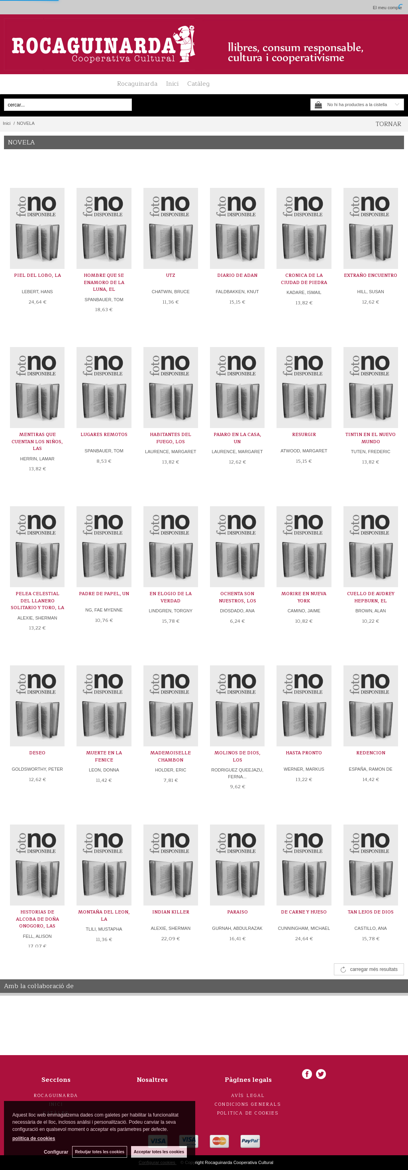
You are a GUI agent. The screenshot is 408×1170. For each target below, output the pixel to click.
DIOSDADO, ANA (237, 610)
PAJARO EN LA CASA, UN (237, 438)
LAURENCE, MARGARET (170, 451)
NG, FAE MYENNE (104, 610)
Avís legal (248, 1095)
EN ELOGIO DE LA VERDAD (170, 597)
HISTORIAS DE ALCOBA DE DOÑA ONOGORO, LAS (37, 919)
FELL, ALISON (37, 936)
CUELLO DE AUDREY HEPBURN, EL (370, 597)
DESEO (37, 753)
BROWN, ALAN (370, 610)
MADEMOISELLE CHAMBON (170, 756)
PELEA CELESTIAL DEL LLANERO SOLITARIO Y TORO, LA (37, 601)
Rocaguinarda (137, 84)
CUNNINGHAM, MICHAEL (304, 928)
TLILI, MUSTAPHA (104, 929)
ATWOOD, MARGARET (303, 450)
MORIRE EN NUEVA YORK (303, 597)
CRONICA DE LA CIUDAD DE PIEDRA (304, 279)
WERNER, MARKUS (304, 769)
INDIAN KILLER (170, 912)
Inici (172, 84)
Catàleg (198, 84)
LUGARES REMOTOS (104, 434)
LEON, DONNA (104, 770)
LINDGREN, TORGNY (170, 610)
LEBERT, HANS (37, 291)
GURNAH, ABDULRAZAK (237, 928)
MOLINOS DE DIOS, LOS (237, 756)
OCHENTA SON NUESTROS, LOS (237, 597)
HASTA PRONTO (304, 753)
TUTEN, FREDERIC (370, 451)
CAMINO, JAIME (304, 610)
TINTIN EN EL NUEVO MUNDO (370, 438)
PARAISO (237, 912)
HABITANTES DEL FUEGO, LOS (170, 438)
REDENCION (370, 753)
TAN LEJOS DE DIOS (371, 912)
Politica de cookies (248, 1113)
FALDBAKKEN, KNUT (237, 291)
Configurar (56, 1152)
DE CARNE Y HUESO (304, 912)
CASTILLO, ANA (371, 928)
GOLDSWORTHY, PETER (37, 769)
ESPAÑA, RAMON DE (370, 769)
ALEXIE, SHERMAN (37, 618)
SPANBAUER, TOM (103, 299)
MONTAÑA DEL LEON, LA (104, 915)
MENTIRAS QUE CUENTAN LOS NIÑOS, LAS (37, 441)
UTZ (170, 275)
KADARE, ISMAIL (303, 292)
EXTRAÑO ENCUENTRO (370, 275)
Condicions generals (248, 1104)
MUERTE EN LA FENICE (104, 756)
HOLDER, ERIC (170, 770)
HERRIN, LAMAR (37, 458)
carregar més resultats (374, 969)
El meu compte (387, 7)
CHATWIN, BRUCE (171, 291)
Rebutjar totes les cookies (99, 1152)
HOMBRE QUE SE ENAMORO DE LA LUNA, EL (104, 282)
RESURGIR (304, 434)
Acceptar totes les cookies (159, 1152)
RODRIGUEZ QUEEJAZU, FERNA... (237, 773)
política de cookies (33, 1138)
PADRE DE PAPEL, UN (104, 594)
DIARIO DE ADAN (237, 275)
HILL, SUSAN (370, 291)
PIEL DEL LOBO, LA (37, 275)
